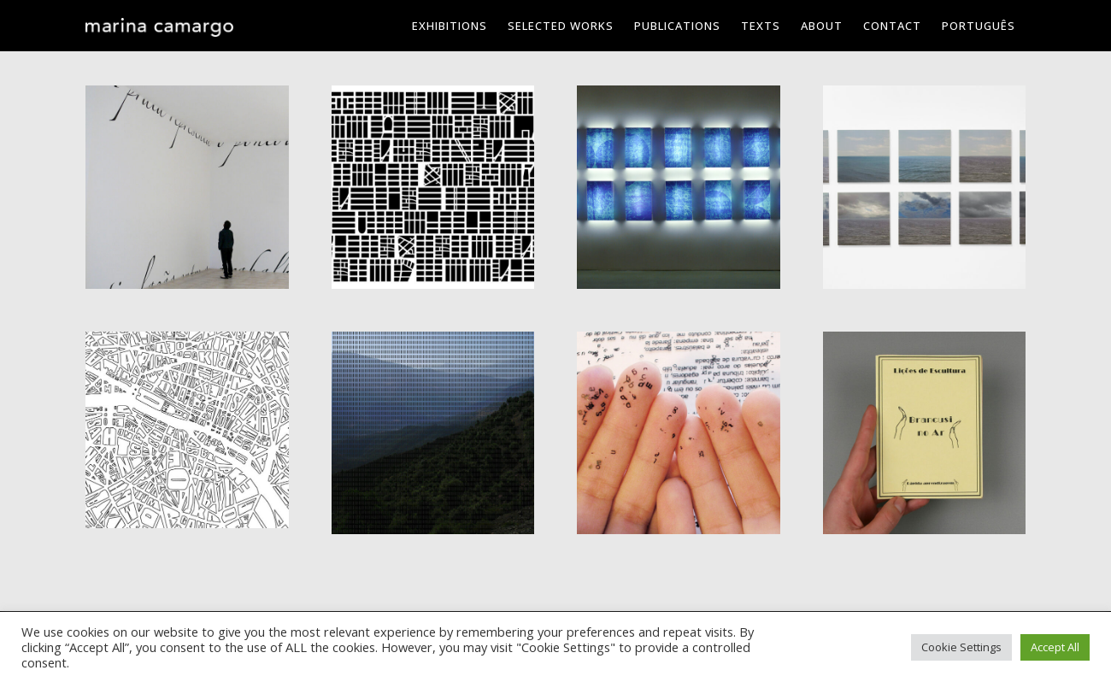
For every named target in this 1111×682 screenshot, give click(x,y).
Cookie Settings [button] (961, 647)
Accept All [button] (1055, 647)
